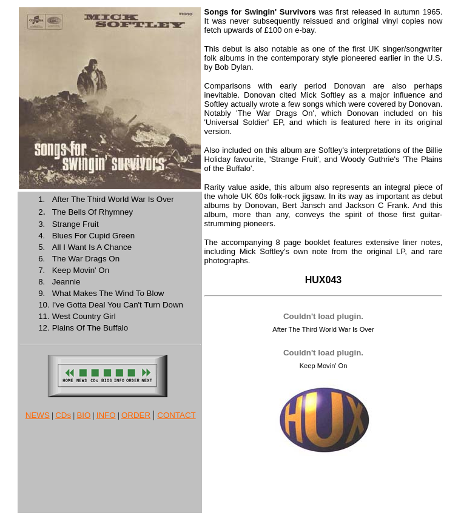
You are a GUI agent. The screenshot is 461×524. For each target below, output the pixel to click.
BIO (83, 415)
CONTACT (176, 415)
